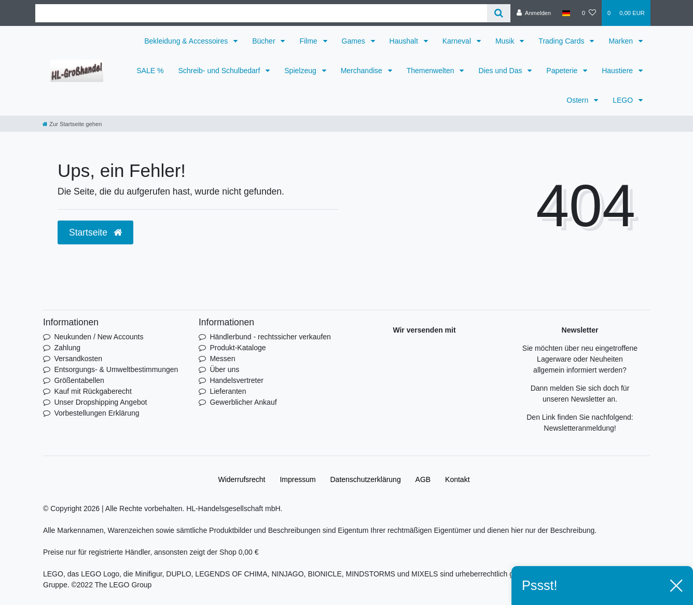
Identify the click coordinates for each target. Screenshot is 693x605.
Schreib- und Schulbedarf (220, 70)
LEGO (624, 100)
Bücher (264, 41)
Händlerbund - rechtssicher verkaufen (270, 337)
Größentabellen (79, 380)
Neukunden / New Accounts (98, 337)
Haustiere (618, 70)
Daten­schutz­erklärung (365, 479)
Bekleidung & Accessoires (187, 41)
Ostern (578, 100)
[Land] (566, 13)
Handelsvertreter (237, 380)
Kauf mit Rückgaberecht (92, 391)
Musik (505, 41)
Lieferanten (228, 391)
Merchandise (362, 70)
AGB (423, 479)
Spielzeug (301, 70)
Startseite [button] (95, 232)
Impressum (297, 479)
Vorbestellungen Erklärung (96, 413)
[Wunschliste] (589, 13)
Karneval (457, 41)
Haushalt (405, 41)
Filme (309, 41)
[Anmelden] (533, 13)
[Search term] (261, 13)
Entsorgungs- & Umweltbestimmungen (116, 369)
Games (354, 41)
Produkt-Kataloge (238, 347)
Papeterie (562, 70)
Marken (621, 41)
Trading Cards (562, 41)
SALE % (149, 70)
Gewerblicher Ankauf (243, 402)
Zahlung (67, 347)
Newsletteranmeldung (579, 428)
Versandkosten (78, 358)
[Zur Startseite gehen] (72, 124)
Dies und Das (501, 70)
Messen (222, 358)
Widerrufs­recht (241, 479)
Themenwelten (431, 70)
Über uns (224, 369)
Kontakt (457, 479)
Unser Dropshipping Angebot (100, 402)
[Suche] (498, 13)
